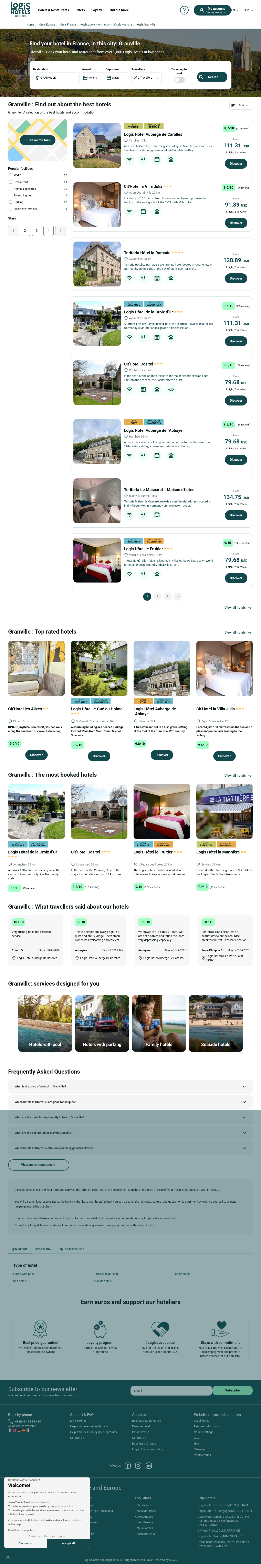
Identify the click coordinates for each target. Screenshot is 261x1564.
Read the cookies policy (21, 1530)
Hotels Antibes (144, 1516)
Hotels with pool (23, 1273)
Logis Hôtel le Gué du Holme (97, 710)
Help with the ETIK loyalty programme (94, 1432)
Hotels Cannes (144, 1528)
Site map (199, 1449)
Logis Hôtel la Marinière (221, 852)
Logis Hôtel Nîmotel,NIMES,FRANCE (220, 1536)
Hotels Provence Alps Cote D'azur (92, 1511)
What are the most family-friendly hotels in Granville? (49, 1117)
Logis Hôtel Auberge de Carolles (153, 134)
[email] (171, 1391)
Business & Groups (144, 1443)
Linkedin (149, 1465)
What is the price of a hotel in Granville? (40, 1086)
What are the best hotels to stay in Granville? (44, 1132)
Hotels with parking (105, 1273)
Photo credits (202, 1455)
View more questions (39, 1165)
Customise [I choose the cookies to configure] (25, 1543)
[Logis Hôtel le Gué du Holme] (99, 667)
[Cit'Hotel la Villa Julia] (97, 204)
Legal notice (201, 1420)
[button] (8, 1557)
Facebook (127, 1465)
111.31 (236, 145)
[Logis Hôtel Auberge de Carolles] (97, 145)
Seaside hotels (102, 1281)
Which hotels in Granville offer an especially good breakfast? (54, 1148)
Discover (236, 164)
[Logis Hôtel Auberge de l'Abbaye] (97, 441)
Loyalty (96, 10)
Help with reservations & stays (89, 1426)
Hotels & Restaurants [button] (53, 10)
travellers (138, 69)
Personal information (207, 1426)
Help (197, 1443)
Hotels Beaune (144, 1522)
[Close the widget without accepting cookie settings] (24, 1480)
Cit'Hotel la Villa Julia (148, 186)
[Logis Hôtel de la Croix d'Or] (97, 323)
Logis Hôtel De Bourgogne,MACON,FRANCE (225, 1511)
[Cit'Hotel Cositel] (97, 382)
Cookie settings (203, 1432)
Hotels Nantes (144, 1505)
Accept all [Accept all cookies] (68, 1543)
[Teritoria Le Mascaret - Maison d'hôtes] (97, 500)
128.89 (236, 260)
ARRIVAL (86, 69)
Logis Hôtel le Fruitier (148, 548)
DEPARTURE (112, 69)
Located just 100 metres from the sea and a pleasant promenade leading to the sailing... (224, 731)
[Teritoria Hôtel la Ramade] (97, 264)
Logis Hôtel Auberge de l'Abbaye (154, 430)
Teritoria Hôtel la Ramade (154, 252)
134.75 (236, 497)
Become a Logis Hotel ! (146, 1420)
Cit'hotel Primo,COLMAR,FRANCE (219, 1530)
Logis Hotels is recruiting (147, 1449)
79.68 (236, 382)
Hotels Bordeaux (145, 1533)
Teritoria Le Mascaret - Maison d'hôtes (159, 489)
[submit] (232, 1390)
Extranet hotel (141, 1426)
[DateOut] (117, 77)
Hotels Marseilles (145, 1511)
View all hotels (239, 608)
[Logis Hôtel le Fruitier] (97, 560)
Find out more (118, 10)
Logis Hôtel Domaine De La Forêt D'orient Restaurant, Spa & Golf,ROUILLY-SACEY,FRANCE (223, 1520)
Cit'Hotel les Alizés (28, 708)
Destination (40, 69)
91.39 (236, 204)
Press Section (140, 1432)
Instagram (138, 1465)
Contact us (77, 1437)
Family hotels (182, 1273)
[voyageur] (147, 77)
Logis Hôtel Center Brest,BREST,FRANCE (223, 1505)
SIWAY (173, 1560)
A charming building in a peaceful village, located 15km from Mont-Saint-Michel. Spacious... (97, 731)
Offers (80, 10)
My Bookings (78, 1420)
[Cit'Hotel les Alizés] (36, 667)
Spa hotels (20, 1281)
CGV (197, 1437)
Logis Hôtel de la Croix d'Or (153, 312)
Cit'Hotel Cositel (143, 364)
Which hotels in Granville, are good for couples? (45, 1102)
